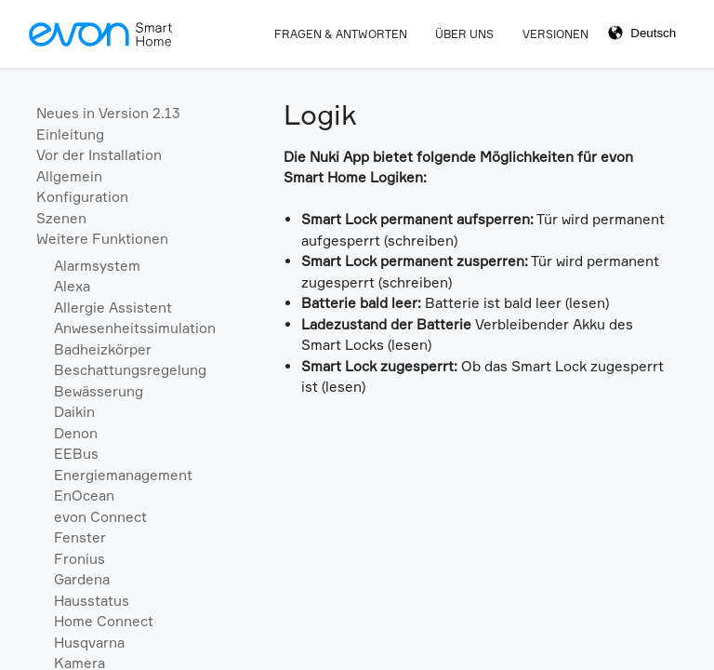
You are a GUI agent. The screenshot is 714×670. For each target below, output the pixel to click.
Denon (76, 433)
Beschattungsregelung (130, 370)
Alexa (72, 286)
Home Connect (103, 621)
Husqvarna (89, 642)
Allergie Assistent (113, 307)
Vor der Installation (99, 155)
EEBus (76, 453)
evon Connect (100, 517)
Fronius (79, 559)
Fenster (80, 537)
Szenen (61, 218)
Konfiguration (82, 197)
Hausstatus (91, 601)
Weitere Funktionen (102, 239)
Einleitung (70, 134)
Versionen (555, 34)
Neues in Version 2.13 (108, 113)
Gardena (82, 579)
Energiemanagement (123, 475)
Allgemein (69, 176)
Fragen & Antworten (340, 34)
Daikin (74, 412)
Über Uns (464, 34)
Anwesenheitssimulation (135, 328)
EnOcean (84, 495)
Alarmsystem (97, 266)
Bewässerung (98, 391)
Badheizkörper (103, 349)
